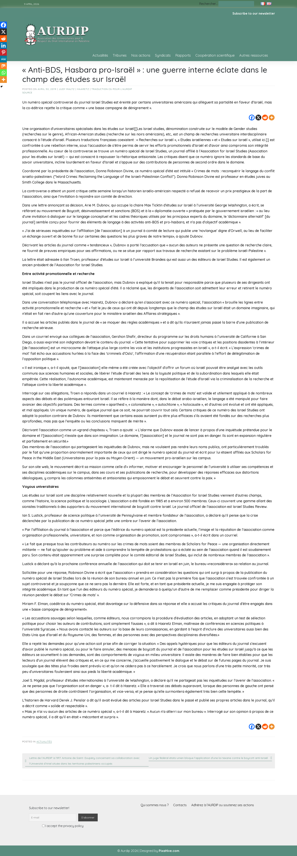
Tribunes (120, 55)
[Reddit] (265, 117)
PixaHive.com (169, 851)
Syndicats (163, 55)
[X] (258, 117)
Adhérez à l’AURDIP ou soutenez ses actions (222, 805)
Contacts (180, 805)
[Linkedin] (3, 45)
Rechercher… (208, 4)
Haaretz (83, 89)
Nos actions (140, 55)
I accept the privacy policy (62, 826)
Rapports (183, 55)
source (27, 92)
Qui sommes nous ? (154, 805)
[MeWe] (3, 59)
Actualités (100, 55)
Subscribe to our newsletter (253, 13)
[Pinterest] (3, 52)
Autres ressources (253, 55)
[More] (272, 117)
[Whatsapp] (3, 72)
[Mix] (3, 65)
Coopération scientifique (215, 55)
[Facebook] (252, 117)
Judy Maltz (67, 89)
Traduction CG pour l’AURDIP (111, 89)
